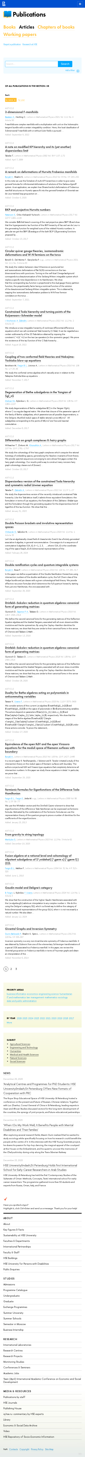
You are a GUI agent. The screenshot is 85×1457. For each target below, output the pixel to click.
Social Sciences (17, 1061)
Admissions (9, 1284)
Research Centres (13, 1350)
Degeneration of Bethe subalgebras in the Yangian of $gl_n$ (38, 394)
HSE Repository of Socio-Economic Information (28, 1436)
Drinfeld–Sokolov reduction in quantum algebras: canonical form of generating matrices (42, 605)
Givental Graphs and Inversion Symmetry (31, 929)
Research (10, 1339)
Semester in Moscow (14, 1324)
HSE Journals (10, 1402)
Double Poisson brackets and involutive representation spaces (39, 525)
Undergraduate (11, 1295)
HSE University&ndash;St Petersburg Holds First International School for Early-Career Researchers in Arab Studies (40, 1167)
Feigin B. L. (22, 365)
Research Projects (12, 1356)
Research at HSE (30, 44)
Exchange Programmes (15, 1307)
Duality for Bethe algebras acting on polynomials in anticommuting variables (37, 694)
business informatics (16, 993)
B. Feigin (9, 892)
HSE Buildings (10, 1258)
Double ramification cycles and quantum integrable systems (42, 565)
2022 (42, 1018)
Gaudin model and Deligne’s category (28, 888)
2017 (71, 1018)
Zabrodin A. (20, 490)
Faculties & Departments (16, 1241)
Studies (9, 1278)
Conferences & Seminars (16, 1367)
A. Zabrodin (22, 320)
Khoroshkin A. (35, 445)
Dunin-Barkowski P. (13, 934)
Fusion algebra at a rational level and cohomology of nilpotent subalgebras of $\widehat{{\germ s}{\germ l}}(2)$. (42, 859)
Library (6, 1419)
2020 (54, 1018)
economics (32, 993)
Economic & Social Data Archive (20, 1425)
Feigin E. (19, 798)
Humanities (15, 1051)
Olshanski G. (10, 532)
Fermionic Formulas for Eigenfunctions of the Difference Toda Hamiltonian (42, 791)
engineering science (49, 993)
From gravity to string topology (24, 834)
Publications (29, 14)
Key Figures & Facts (13, 1229)
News (6, 1073)
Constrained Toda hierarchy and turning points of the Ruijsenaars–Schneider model (38, 313)
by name (9, 100)
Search (65, 63)
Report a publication (12, 44)
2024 (30, 1018)
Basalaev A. (10, 117)
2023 (36, 1018)
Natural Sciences (18, 1057)
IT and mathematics (16, 997)
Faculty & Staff (11, 1252)
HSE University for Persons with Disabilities (26, 1263)
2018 (65, 1018)
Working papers (19, 34)
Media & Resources (17, 1391)
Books (9, 27)
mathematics (51, 997)
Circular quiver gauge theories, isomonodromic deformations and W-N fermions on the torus (34, 253)
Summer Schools (12, 1318)
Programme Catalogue (15, 1290)
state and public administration (22, 1000)
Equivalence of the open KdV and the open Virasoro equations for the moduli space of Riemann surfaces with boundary (40, 747)
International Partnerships (17, 1246)
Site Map (49, 1449)
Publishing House (12, 1408)
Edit (80, 1453)
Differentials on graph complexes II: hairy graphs (35, 440)
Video (6, 1431)
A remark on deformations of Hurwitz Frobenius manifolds (41, 172)
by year (21, 100)
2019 (59, 1018)
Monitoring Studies (13, 1361)
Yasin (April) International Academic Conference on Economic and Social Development (42, 1380)
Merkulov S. (10, 839)
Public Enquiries (11, 1269)
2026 (19, 1018)
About (8, 1218)
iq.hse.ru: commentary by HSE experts (23, 1414)
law (28, 997)
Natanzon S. (10, 214)
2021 (48, 1018)
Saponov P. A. (22, 611)
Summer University (13, 1312)
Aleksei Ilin (10, 401)
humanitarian (66, 993)
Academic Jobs (11, 1373)
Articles (26, 27)
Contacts (13, 1449)
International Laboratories (17, 1344)
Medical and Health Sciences (24, 1054)
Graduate (8, 1301)
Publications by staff (14, 1397)
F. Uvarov (28, 892)
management (37, 997)
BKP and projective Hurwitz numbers (27, 210)
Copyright (24, 1449)
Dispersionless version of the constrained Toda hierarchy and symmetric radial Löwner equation (40, 483)
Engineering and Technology (24, 1047)
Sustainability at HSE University (19, 1235)
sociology (63, 997)
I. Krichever (10, 320)
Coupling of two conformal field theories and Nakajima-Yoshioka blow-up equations (40, 358)
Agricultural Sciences (20, 1044)
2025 (25, 1018)
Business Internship (13, 1329)
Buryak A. (9, 177)
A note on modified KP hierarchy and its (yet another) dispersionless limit (38, 149)
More (9, 1022)
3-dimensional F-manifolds (21, 112)
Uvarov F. (18, 701)
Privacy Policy (37, 1449)
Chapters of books (56, 27)
